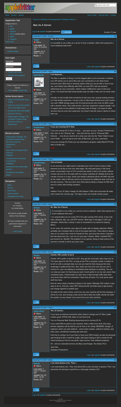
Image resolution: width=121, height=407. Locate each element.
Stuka (36, 255)
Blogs (9, 185)
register (43, 31)
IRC (11, 26)
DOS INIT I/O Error (15, 114)
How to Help (17, 231)
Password (10, 67)
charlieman (39, 163)
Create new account (15, 72)
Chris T (8, 147)
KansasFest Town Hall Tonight (18, 111)
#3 (115, 124)
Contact (113, 15)
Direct (10, 90)
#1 (115, 36)
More (28, 127)
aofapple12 (10, 163)
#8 (115, 360)
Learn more (10, 42)
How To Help (91, 15)
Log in (34, 31)
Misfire (12, 34)
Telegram (13, 39)
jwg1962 (9, 169)
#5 (115, 204)
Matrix (12, 29)
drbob (37, 208)
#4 (115, 159)
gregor (8, 175)
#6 (115, 252)
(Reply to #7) (58, 360)
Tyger (36, 40)
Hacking (44, 19)
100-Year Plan (103, 15)
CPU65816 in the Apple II (15, 172)
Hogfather (9, 155)
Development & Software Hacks (62, 19)
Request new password (16, 75)
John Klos (39, 311)
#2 (115, 72)
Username (10, 61)
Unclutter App (22, 90)
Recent (21, 15)
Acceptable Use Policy (15, 196)
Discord (13, 31)
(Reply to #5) (59, 252)
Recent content (12, 51)
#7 (115, 308)
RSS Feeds (11, 191)
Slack (12, 36)
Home (7, 15)
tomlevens (39, 127)
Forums (14, 15)
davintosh (39, 75)
